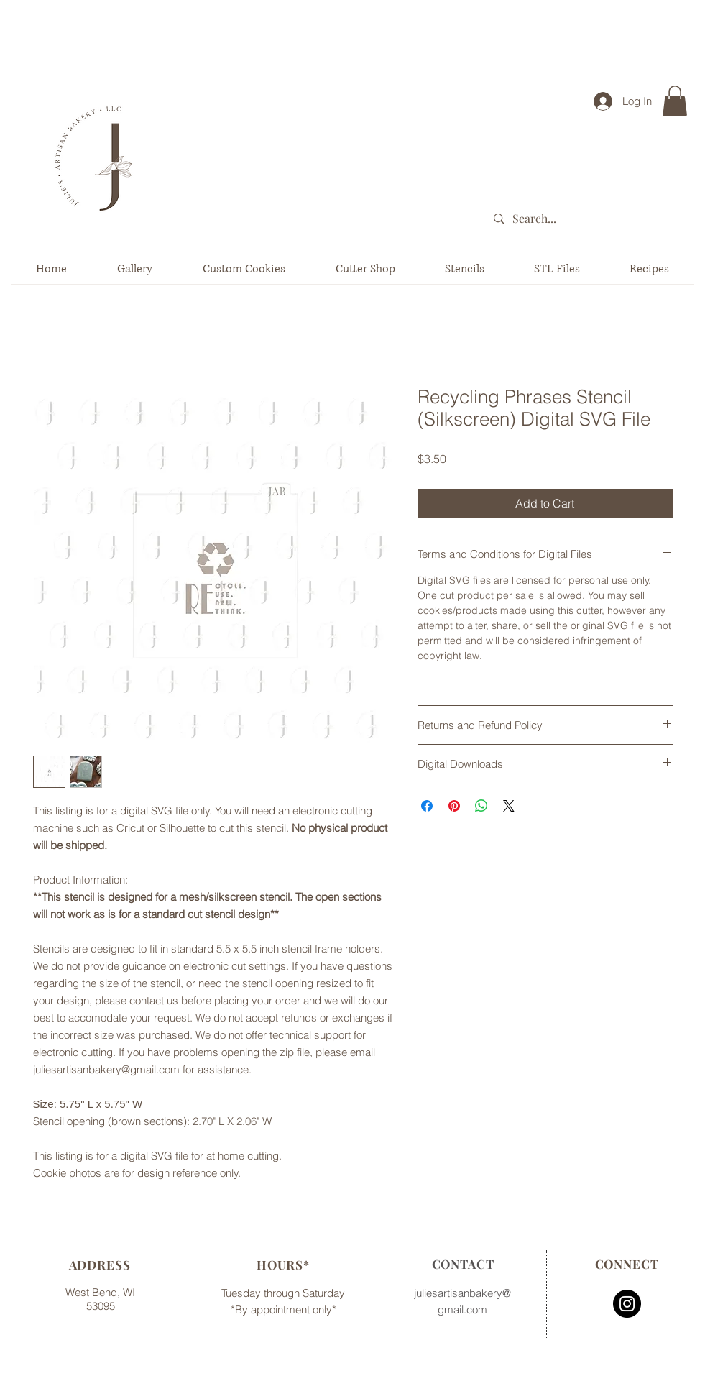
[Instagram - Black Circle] (627, 1304)
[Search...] (593, 219)
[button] (675, 101)
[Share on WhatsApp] (481, 805)
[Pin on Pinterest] (454, 805)
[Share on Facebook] (427, 805)
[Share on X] (508, 805)
